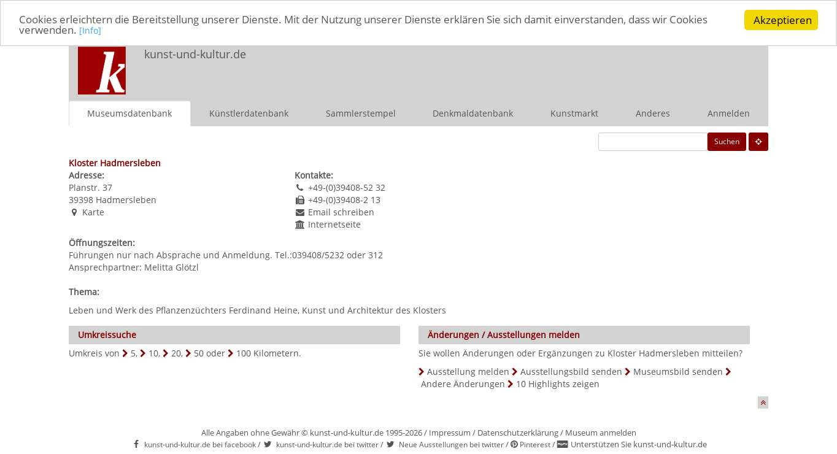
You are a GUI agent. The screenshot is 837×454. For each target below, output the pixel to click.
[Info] (90, 31)
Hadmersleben (126, 200)
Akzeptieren (783, 20)
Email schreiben (341, 212)
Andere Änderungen (463, 384)
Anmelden (729, 113)
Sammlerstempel (361, 113)
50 (199, 353)
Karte (93, 212)
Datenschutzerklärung (517, 432)
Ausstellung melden (468, 371)
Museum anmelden (600, 432)
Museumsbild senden (678, 371)
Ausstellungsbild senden (571, 371)
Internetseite (334, 224)
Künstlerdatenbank (248, 113)
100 (243, 353)
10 (153, 353)
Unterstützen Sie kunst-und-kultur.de (639, 444)
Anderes (653, 113)
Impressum (450, 432)
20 (176, 353)
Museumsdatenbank (129, 113)
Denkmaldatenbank (473, 113)
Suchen (726, 141)
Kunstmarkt (574, 113)
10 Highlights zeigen (558, 384)
